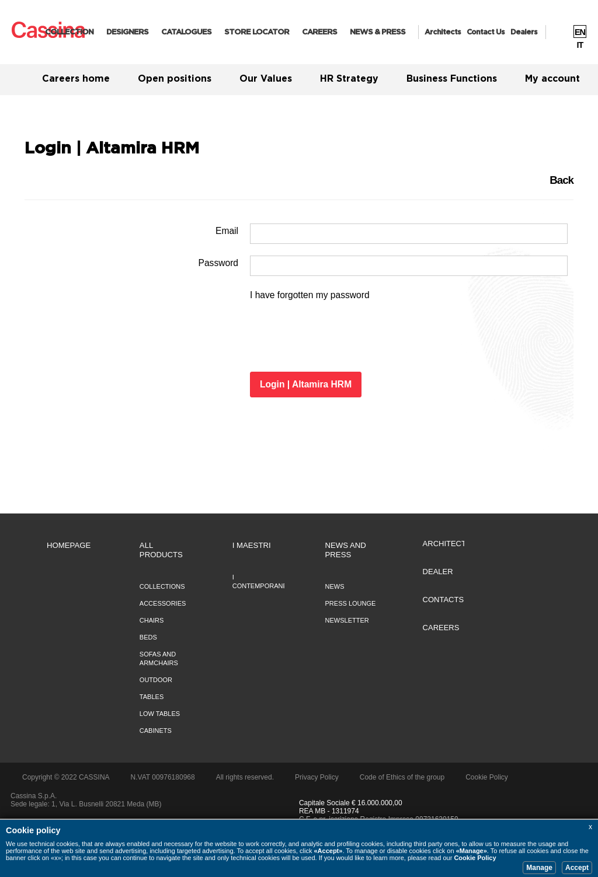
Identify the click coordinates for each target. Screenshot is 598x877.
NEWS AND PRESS (345, 550)
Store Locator (256, 32)
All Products (161, 550)
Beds (148, 637)
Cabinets (156, 730)
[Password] (409, 266)
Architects (443, 32)
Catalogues (186, 32)
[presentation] (338, 337)
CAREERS (319, 32)
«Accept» (328, 850)
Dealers (523, 32)
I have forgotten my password (310, 295)
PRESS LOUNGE (350, 603)
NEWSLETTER (347, 620)
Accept (577, 868)
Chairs (152, 620)
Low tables (160, 713)
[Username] (409, 233)
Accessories (163, 603)
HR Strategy (349, 78)
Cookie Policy (475, 857)
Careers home (76, 78)
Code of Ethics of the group (402, 777)
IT (580, 45)
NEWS (335, 586)
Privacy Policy (317, 777)
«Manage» (471, 850)
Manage (539, 868)
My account (552, 78)
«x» (56, 857)
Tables (152, 696)
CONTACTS (443, 599)
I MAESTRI (251, 545)
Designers (127, 32)
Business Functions (451, 78)
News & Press (377, 32)
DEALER (438, 571)
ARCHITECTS (447, 543)
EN (580, 32)
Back (561, 180)
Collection (69, 32)
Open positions (174, 78)
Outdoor (156, 679)
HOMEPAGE (69, 545)
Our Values (265, 78)
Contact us (486, 32)
